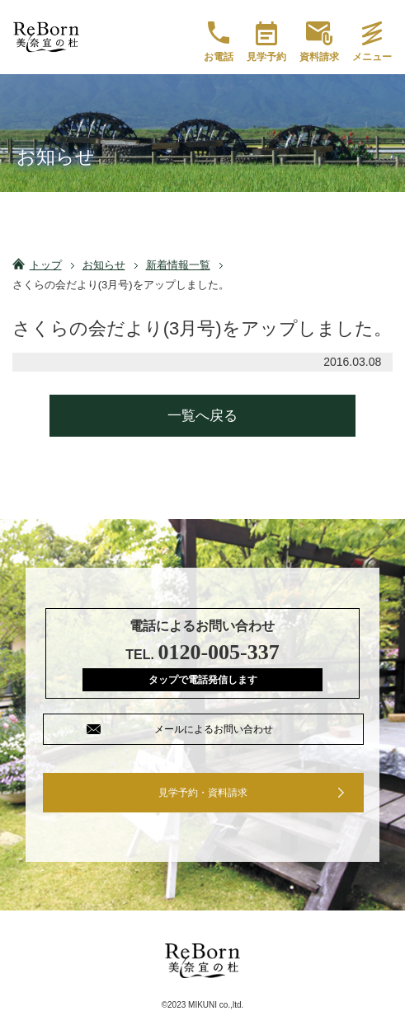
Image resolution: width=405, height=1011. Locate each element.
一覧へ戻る (202, 416)
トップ (46, 265)
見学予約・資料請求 (202, 792)
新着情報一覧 (178, 265)
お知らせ (103, 265)
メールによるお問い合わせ (213, 729)
